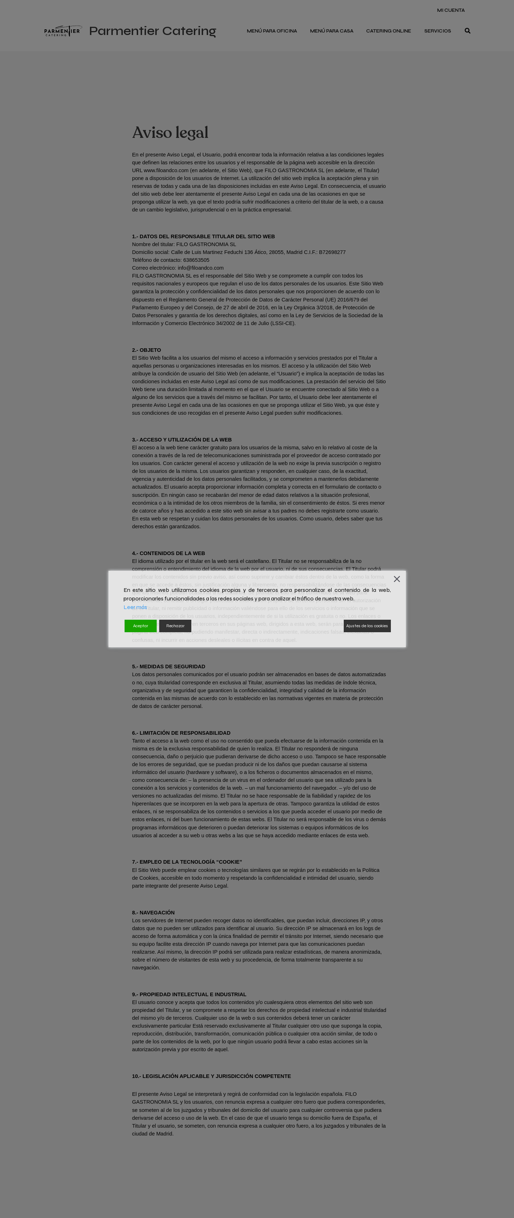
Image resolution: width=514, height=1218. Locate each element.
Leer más (135, 607)
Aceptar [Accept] (140, 625)
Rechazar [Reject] (175, 625)
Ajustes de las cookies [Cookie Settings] (367, 625)
